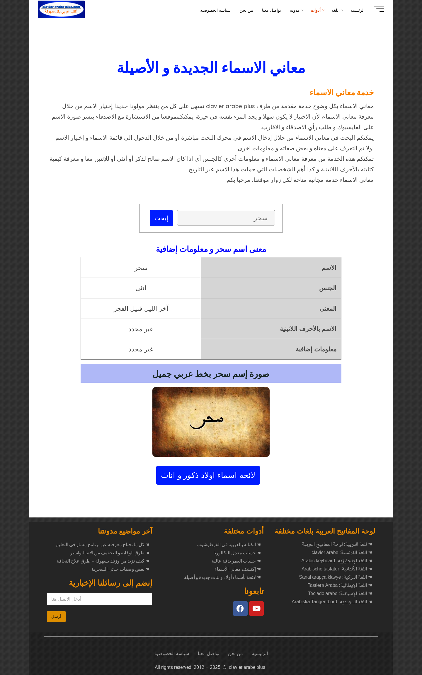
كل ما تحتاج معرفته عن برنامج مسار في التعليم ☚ (102, 545)
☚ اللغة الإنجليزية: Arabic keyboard (336, 561)
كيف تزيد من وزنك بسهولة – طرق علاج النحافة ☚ (103, 561)
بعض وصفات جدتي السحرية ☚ (120, 569)
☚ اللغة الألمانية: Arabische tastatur (337, 569)
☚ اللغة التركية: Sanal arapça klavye (335, 578)
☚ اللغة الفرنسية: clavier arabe (342, 553)
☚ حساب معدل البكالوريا (237, 553)
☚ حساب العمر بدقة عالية (236, 561)
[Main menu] (375, 9)
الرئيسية (260, 654)
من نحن (235, 654)
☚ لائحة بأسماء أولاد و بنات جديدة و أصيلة (222, 578)
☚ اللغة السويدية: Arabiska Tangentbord (332, 602)
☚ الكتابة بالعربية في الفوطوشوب (229, 545)
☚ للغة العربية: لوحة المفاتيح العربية (337, 545)
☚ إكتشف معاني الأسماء (238, 569)
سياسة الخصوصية (171, 654)
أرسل (56, 616)
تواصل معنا (208, 654)
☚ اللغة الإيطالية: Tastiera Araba (340, 586)
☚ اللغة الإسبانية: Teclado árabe (340, 594)
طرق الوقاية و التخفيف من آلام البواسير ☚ (109, 553)
